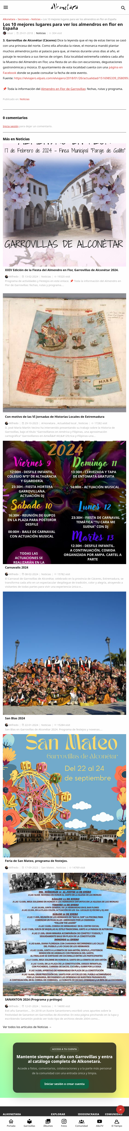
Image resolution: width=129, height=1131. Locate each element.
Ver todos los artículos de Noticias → (27, 1027)
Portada (11, 1123)
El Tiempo (117, 1123)
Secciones (23, 19)
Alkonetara (9, 19)
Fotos (64, 1123)
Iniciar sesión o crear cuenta (64, 1084)
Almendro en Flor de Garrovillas (63, 89)
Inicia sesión (11, 126)
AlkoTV (99, 1123)
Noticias (36, 19)
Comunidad (81, 1123)
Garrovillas (29, 1123)
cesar (8, 33)
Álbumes (48, 1123)
